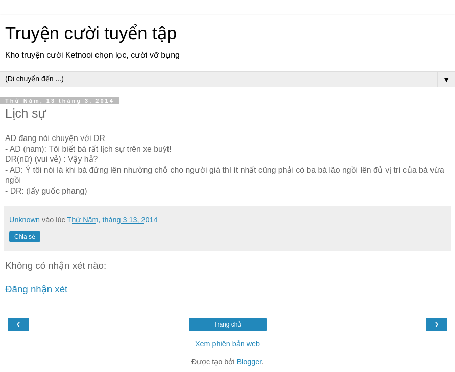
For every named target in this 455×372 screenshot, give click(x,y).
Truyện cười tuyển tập (91, 33)
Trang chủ (228, 324)
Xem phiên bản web (227, 344)
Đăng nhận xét (36, 289)
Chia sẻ (24, 236)
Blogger (248, 362)
